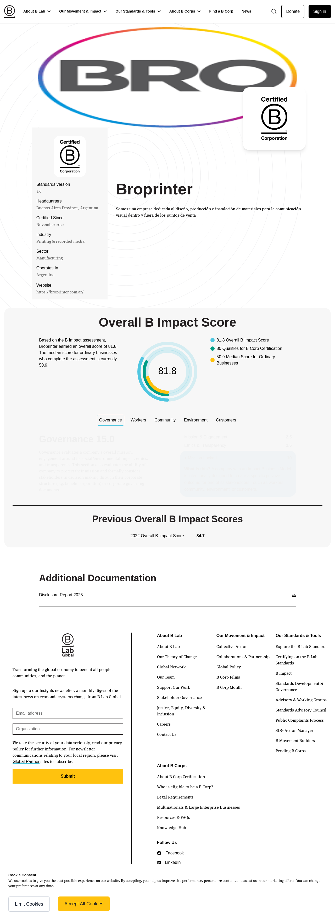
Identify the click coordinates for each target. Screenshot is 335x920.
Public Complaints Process (300, 720)
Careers (164, 724)
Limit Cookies (29, 904)
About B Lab (168, 646)
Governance (110, 420)
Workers (138, 420)
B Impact (284, 673)
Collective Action (232, 646)
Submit (68, 776)
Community (165, 420)
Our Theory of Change (177, 656)
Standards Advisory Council (301, 710)
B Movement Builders (295, 740)
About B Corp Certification (181, 776)
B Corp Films (228, 677)
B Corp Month (229, 687)
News (246, 11)
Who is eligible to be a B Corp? (185, 786)
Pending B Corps (291, 750)
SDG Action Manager (294, 730)
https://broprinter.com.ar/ (59, 291)
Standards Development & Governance (299, 686)
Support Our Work (173, 687)
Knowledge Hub (171, 827)
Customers (226, 420)
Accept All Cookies (83, 903)
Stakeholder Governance (179, 697)
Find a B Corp (221, 11)
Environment (196, 420)
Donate (293, 11)
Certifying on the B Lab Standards (296, 659)
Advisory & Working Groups (301, 699)
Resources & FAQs (173, 817)
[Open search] (274, 11)
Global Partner (26, 761)
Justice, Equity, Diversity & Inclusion (181, 710)
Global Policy (228, 666)
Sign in (319, 11)
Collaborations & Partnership (243, 656)
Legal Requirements (175, 797)
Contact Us (166, 734)
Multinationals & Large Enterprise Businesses (198, 807)
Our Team (166, 677)
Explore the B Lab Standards (301, 646)
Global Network (171, 666)
